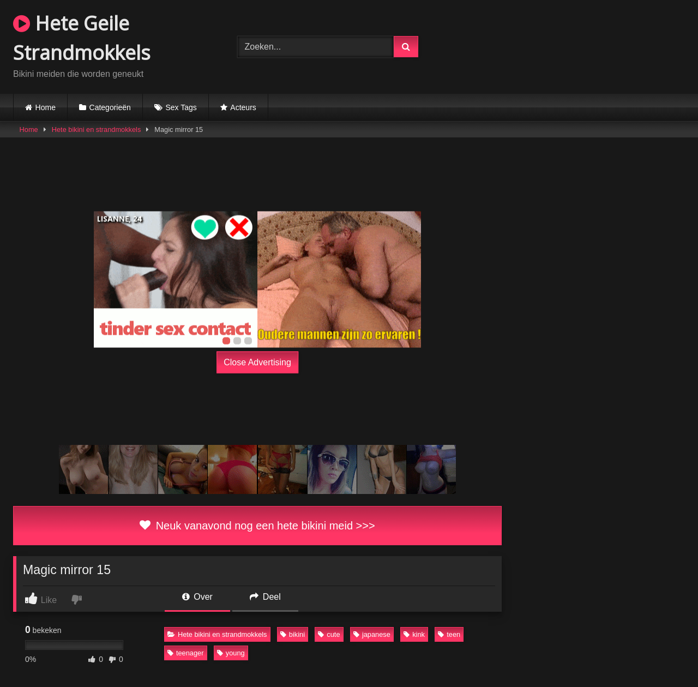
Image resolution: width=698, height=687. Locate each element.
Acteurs (243, 107)
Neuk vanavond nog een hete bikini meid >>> (257, 526)
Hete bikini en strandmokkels (96, 129)
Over (197, 596)
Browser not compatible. (573, 45)
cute (329, 634)
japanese (371, 634)
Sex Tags (180, 107)
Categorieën (110, 107)
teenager (185, 653)
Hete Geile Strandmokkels (82, 38)
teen (449, 634)
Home (45, 107)
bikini (292, 634)
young (231, 653)
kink (414, 634)
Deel (265, 596)
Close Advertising (257, 362)
